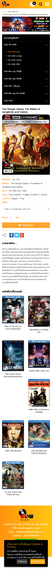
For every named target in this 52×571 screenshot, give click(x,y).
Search (39, 4)
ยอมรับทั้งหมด (37, 561)
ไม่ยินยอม (22, 561)
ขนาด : (5, 190)
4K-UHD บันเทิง (14, 60)
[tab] (26, 45)
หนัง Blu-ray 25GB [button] (12, 71)
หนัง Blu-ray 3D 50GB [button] (14, 93)
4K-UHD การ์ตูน (14, 56)
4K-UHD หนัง (13, 51)
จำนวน (5, 217)
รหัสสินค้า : (7, 179)
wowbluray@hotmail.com (29, 531)
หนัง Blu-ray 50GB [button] (12, 78)
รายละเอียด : (9, 243)
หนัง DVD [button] (8, 100)
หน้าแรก (4, 12)
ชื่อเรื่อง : (6, 183)
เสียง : (5, 194)
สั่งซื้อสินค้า (26, 225)
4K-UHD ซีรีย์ (13, 64)
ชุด (17, 217)
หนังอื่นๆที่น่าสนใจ (12, 291)
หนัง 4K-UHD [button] (10, 44)
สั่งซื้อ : (5, 202)
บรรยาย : (6, 198)
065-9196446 (31, 535)
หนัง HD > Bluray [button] (12, 86)
